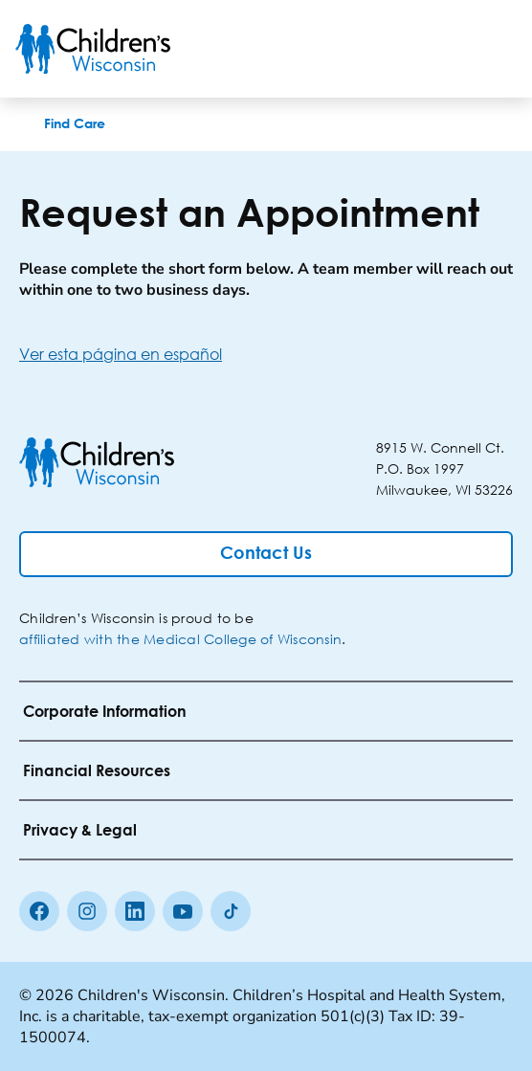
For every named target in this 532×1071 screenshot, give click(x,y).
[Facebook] (39, 911)
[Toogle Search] (444, 49)
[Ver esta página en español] (266, 353)
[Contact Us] (266, 554)
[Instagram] (87, 911)
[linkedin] (135, 911)
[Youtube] (183, 911)
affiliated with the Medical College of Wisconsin (180, 639)
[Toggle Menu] (494, 49)
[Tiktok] (231, 911)
